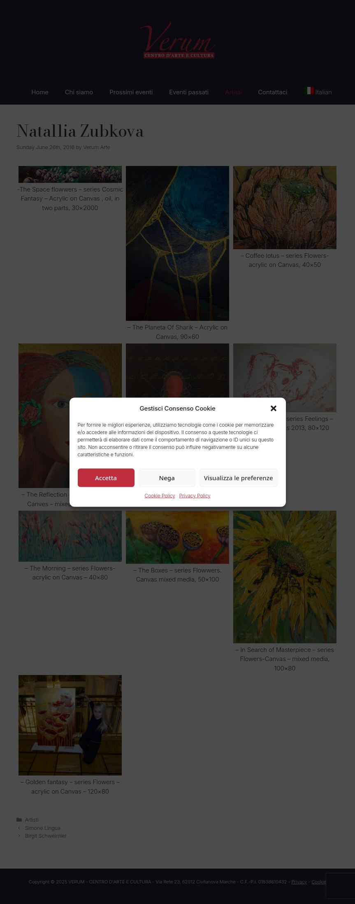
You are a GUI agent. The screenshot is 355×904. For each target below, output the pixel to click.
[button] (273, 408)
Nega (167, 478)
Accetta (106, 478)
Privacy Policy (195, 496)
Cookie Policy (159, 496)
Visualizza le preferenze (238, 478)
